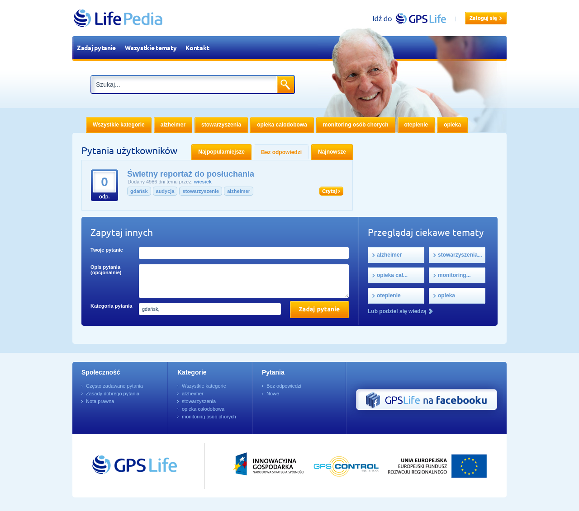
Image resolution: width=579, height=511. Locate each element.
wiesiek (203, 181)
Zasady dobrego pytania (112, 393)
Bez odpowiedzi (283, 386)
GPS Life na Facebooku (426, 400)
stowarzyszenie (200, 191)
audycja (165, 191)
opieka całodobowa (203, 409)
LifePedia (118, 18)
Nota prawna (100, 401)
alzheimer (238, 191)
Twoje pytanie (106, 250)
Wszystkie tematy (150, 47)
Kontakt (197, 47)
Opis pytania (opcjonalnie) (105, 269)
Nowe (272, 393)
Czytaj (331, 191)
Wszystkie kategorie (204, 386)
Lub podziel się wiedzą (397, 311)
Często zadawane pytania (114, 386)
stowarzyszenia (199, 401)
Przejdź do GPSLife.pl (117, 465)
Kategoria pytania (111, 306)
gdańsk (139, 191)
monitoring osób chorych (209, 416)
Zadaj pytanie (96, 47)
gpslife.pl (413, 18)
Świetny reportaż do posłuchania (190, 173)
